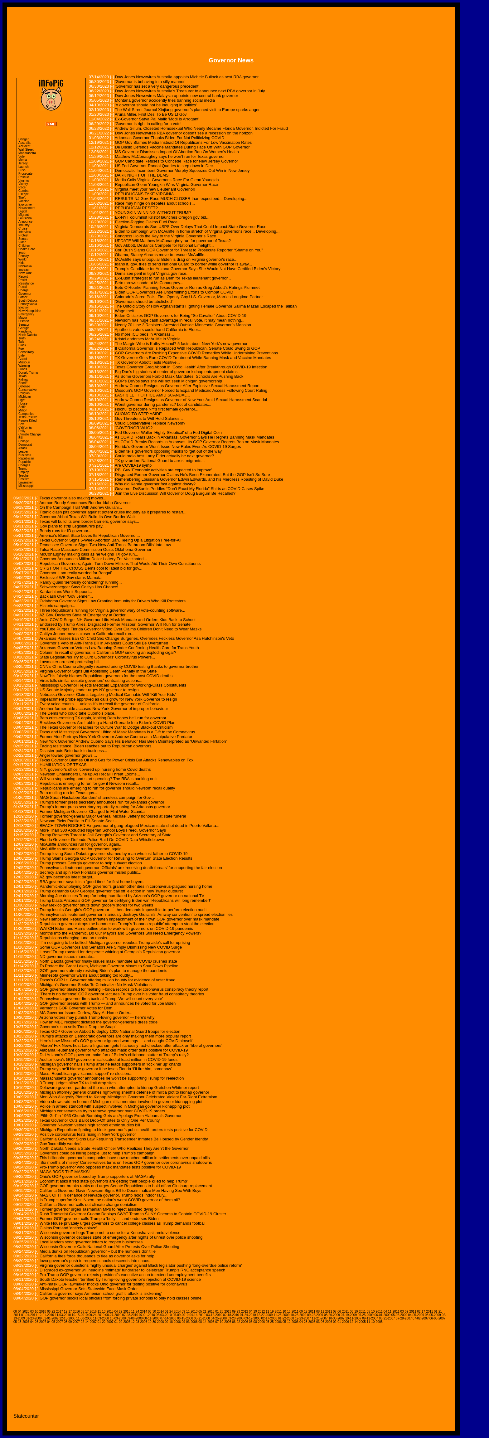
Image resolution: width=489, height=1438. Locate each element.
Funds (22, 369)
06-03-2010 (164, 1315)
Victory (23, 184)
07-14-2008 (168, 1318)
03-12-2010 (214, 1315)
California (24, 427)
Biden (22, 355)
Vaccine (23, 201)
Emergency (26, 314)
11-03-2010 (63, 1315)
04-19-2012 (257, 1311)
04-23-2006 (307, 1322)
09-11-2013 (189, 1311)
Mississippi (25, 486)
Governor (24, 293)
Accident (24, 146)
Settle (22, 407)
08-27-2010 (113, 1315)
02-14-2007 (89, 1322)
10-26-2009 (298, 1315)
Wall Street (26, 149)
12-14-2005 (358, 1322)
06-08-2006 (257, 1322)
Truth (22, 338)
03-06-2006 (324, 1322)
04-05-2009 (416, 1315)
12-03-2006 (139, 1322)
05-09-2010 (180, 1315)
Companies (26, 413)
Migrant (23, 214)
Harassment (26, 208)
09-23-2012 (240, 1311)
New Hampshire (29, 311)
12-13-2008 (67, 1318)
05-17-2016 (89, 1311)
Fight (21, 400)
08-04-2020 (21, 1311)
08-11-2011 (324, 1311)
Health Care (26, 249)
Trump (22, 468)
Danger (23, 139)
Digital (22, 211)
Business (24, 455)
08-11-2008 (151, 1318)
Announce (25, 221)
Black (22, 345)
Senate (23, 238)
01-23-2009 (33, 1318)
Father (22, 297)
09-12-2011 (307, 1311)
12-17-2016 (72, 1311)
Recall (22, 287)
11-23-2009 (281, 1315)
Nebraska (25, 266)
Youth (22, 252)
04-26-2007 (38, 1322)
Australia (24, 142)
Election (24, 307)
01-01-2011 (29, 1315)
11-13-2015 (106, 1311)
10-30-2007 (336, 1318)
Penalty (23, 256)
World (22, 259)
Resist (22, 280)
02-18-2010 (231, 1315)
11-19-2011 (274, 1311)
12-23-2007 (303, 1318)
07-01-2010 (147, 1315)
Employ (23, 472)
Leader (23, 451)
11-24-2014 (139, 1311)
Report (23, 276)
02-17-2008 (269, 1318)
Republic (24, 462)
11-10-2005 (375, 1322)
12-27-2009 (265, 1315)
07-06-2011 (341, 1311)
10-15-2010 (80, 1315)
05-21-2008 (202, 1318)
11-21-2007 (319, 1318)
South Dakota (27, 300)
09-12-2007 (370, 1318)
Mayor (22, 317)
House (22, 403)
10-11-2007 (353, 1318)
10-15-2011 (290, 1311)
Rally (21, 431)
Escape (23, 194)
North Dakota (27, 335)
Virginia (23, 180)
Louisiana (25, 218)
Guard (22, 359)
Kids (21, 263)
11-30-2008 (84, 1318)
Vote (21, 156)
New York (24, 273)
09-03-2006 (189, 1322)
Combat (23, 190)
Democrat (25, 444)
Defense (24, 386)
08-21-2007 (387, 1318)
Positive (23, 479)
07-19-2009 (349, 1315)
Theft (22, 197)
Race (22, 187)
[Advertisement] (231, 27)
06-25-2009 (366, 1315)
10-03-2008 (118, 1318)
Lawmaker (25, 482)
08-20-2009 (332, 1315)
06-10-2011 (358, 1311)
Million (22, 410)
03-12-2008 (252, 1318)
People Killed (27, 420)
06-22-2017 (55, 1311)
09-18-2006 (173, 1322)
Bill (20, 438)
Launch (23, 166)
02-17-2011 (425, 1311)
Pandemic (25, 331)
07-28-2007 (404, 1318)
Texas (22, 376)
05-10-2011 (375, 1311)
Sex (21, 424)
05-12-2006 (290, 1322)
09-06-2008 (135, 1318)
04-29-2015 (122, 1311)
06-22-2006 (240, 1322)
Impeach (24, 269)
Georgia (24, 328)
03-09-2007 (72, 1322)
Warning (24, 365)
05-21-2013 (206, 1311)
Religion (24, 393)
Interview (24, 232)
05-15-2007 (21, 1322)
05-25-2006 (274, 1322)
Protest (23, 235)
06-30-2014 (156, 1311)
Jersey (22, 163)
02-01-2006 (341, 1322)
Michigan (24, 396)
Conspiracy (26, 352)
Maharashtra (27, 153)
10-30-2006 (156, 1322)
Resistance (26, 283)
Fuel (21, 348)
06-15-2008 (185, 1318)
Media (22, 160)
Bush (22, 170)
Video (22, 242)
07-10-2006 (223, 1322)
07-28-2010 (130, 1315)
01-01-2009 (50, 1318)
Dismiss (23, 321)
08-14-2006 (206, 1322)
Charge (23, 290)
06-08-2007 (437, 1318)
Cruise (22, 228)
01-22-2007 (106, 1322)
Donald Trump (28, 372)
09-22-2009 (315, 1315)
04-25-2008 (219, 1318)
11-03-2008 (101, 1318)
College (23, 441)
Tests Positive (27, 417)
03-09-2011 (408, 1311)
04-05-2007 (55, 1322)
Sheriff (22, 383)
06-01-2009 (382, 1315)
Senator (23, 324)
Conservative (27, 389)
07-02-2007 (420, 1318)
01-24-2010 (248, 1315)
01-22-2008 (286, 1318)
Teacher (24, 475)
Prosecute (25, 173)
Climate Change (29, 434)
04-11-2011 (391, 1311)
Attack (22, 448)
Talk (21, 341)
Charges (24, 465)
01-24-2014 (173, 1311)
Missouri (24, 362)
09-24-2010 (96, 1315)
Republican (26, 458)
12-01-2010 (46, 1315)
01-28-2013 (223, 1311)
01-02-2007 (122, 1322)
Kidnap (23, 379)
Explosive (25, 204)
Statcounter (26, 1416)
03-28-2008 (236, 1318)
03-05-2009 (433, 1315)
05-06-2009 (399, 1315)
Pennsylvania (27, 304)
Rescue (23, 177)
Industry (24, 225)
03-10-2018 (38, 1311)
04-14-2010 (197, 1315)
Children (24, 245)
